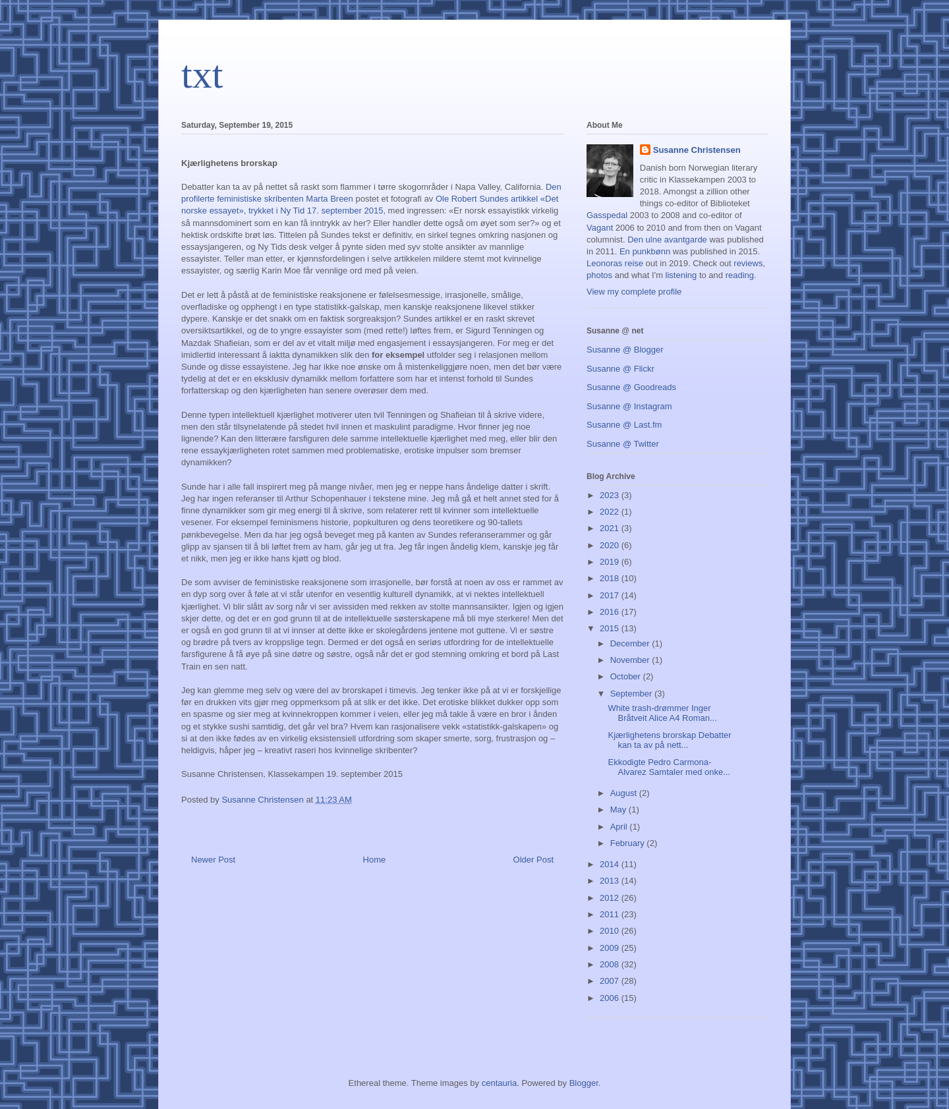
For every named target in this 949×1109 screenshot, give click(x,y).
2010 (610, 931)
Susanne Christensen (697, 150)
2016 (610, 612)
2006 (610, 998)
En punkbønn (644, 251)
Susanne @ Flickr (620, 369)
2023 (610, 495)
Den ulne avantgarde (667, 239)
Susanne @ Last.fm (624, 425)
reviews (747, 263)
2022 (610, 512)
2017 (610, 595)
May (619, 809)
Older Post (533, 860)
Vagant (600, 228)
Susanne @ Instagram (629, 406)
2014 (610, 864)
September (632, 693)
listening (681, 275)
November (631, 660)
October (626, 676)
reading (740, 275)
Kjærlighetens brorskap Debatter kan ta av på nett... (669, 740)
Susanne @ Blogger (625, 350)
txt (202, 74)
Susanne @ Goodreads (631, 387)
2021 (610, 528)
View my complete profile (634, 292)
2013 (610, 881)
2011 (610, 914)
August (624, 793)
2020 (610, 545)
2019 (610, 562)
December (631, 643)
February (628, 843)
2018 (610, 578)
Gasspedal (607, 215)
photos (599, 275)
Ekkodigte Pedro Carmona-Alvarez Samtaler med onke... (669, 767)
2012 (610, 898)
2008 (610, 964)
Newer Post (213, 860)
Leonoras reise (615, 263)
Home (374, 860)
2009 (610, 948)
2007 (610, 981)
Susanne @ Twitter (623, 444)
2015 (610, 628)
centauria (499, 1083)
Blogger (583, 1083)
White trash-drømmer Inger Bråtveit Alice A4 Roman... (662, 713)
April (620, 827)
